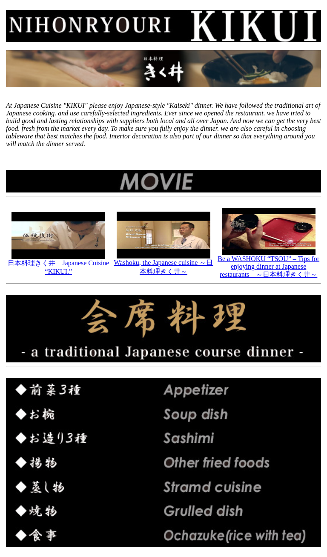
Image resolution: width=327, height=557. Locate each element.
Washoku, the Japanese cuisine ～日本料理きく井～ (163, 264)
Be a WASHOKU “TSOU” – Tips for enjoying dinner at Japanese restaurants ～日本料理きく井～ (268, 263)
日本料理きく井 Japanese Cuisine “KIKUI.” (58, 264)
